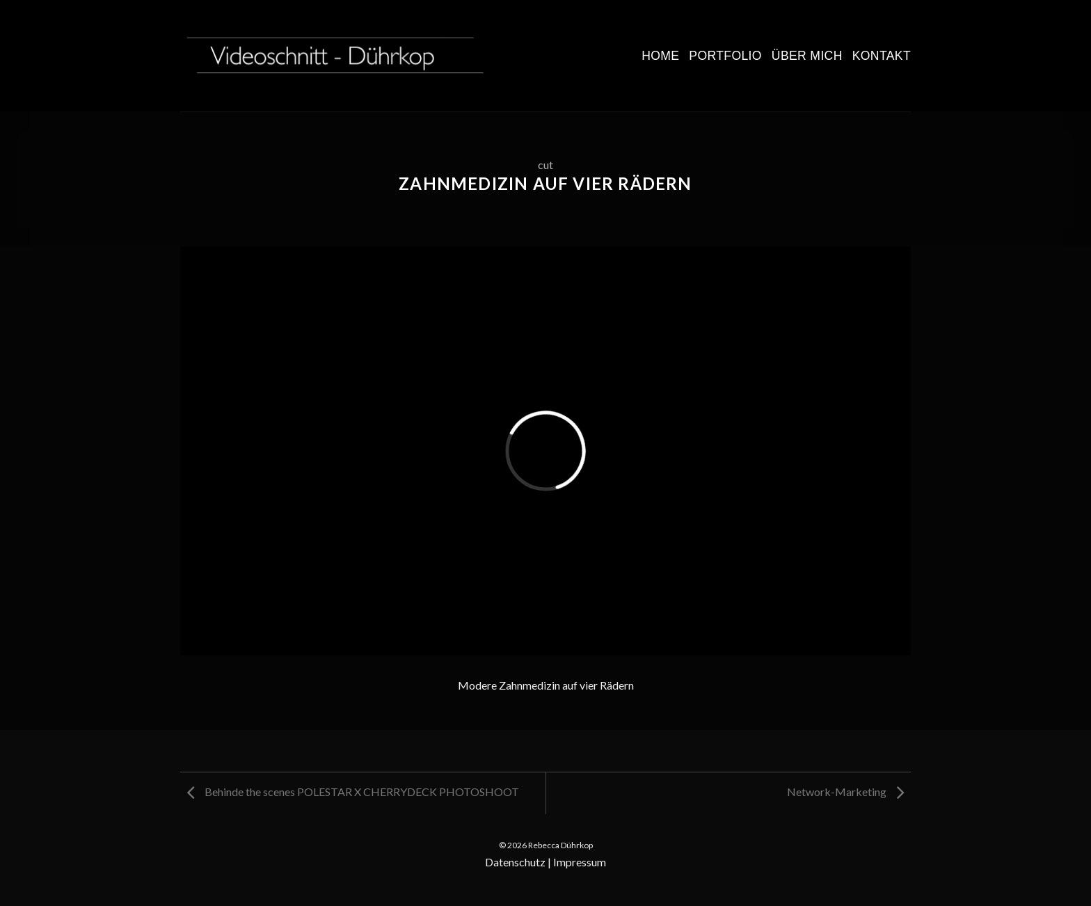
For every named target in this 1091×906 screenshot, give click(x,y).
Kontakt (881, 56)
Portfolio (725, 56)
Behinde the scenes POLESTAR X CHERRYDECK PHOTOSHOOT (353, 791)
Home (660, 56)
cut (545, 164)
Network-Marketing (845, 791)
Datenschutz (515, 861)
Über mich (807, 56)
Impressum (579, 861)
